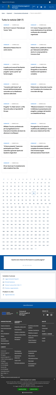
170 (28, 224)
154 (12, 221)
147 (32, 217)
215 (16, 238)
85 (30, 200)
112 (36, 207)
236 (4, 245)
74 (37, 196)
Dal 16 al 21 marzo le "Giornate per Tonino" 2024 (14, 29)
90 (49, 200)
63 (45, 193)
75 (41, 196)
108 (20, 207)
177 (8, 228)
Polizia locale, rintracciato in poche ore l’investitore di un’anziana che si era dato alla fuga (41, 89)
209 (40, 235)
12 (49, 179)
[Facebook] (37, 7)
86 (33, 200)
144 (20, 217)
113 (40, 207)
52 (3, 193)
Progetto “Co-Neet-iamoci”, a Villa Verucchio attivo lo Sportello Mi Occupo (14, 109)
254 (28, 249)
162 (44, 221)
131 (16, 214)
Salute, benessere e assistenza (33, 336)
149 (40, 217)
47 (33, 190)
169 (24, 224)
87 (37, 200)
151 (48, 217)
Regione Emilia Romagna (8, 2)
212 (4, 238)
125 (40, 210)
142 (12, 217)
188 (4, 231)
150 (44, 217)
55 (14, 193)
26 (3, 186)
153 (8, 221)
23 (41, 183)
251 (16, 249)
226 (12, 242)
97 (26, 203)
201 (8, 235)
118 (12, 210)
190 (12, 231)
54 (11, 193)
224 (4, 242)
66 (7, 196)
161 (40, 221)
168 (20, 224)
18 (22, 183)
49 (41, 190)
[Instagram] (44, 7)
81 (14, 200)
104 (4, 207)
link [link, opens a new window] (42, 386)
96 (22, 203)
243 (32, 245)
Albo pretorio (31, 356)
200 (4, 235)
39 (3, 190)
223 (48, 238)
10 (42, 179)
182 (28, 228)
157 (24, 221)
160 (36, 221)
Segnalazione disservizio (18, 357)
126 (44, 210)
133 (24, 214)
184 (36, 228)
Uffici (2, 331)
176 (4, 228)
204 (20, 235)
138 (44, 214)
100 (38, 203)
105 (8, 207)
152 (4, 221)
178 (12, 228)
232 (36, 242)
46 (30, 190)
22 (37, 183)
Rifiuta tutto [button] (33, 389)
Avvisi (43, 331)
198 (44, 231)
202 (12, 235)
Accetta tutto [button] (22, 389)
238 (12, 245)
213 (8, 238)
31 (22, 186)
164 (4, 224)
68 (14, 196)
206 (28, 235)
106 (12, 207)
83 (22, 200)
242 (28, 245)
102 (46, 203)
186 (44, 228)
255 (32, 249)
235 (48, 242)
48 (37, 190)
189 (8, 231)
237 (8, 245)
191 (16, 231)
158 (28, 221)
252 (20, 249)
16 (14, 183)
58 (26, 193)
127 (48, 210)
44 (22, 190)
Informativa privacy (33, 358)
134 (28, 214)
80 (11, 200)
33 (30, 186)
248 (4, 249)
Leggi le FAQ (18, 360)
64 (49, 193)
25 (49, 183)
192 (20, 231)
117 (8, 210)
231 (32, 242)
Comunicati (6, 25)
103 (50, 203)
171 (32, 224)
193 (24, 231)
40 (7, 190)
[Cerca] (53, 7)
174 (44, 224)
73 (33, 196)
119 (16, 210)
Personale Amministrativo (5, 340)
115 (48, 207)
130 (12, 214)
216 (20, 238)
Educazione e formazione (18, 338)
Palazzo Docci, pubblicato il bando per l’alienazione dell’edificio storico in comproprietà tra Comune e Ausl (41, 50)
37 (45, 186)
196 (36, 231)
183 (32, 228)
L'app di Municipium (28, 305)
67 (11, 196)
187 (48, 228)
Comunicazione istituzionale (21, 13)
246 (44, 245)
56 (18, 193)
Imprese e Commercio (33, 330)
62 (41, 193)
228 (20, 242)
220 (36, 238)
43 (18, 190)
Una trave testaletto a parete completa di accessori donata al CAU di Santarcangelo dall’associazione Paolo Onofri (40, 149)
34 (33, 186)
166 (12, 224)
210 (44, 235)
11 (45, 179)
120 (20, 210)
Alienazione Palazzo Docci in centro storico (12, 48)
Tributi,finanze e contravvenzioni (32, 341)
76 (45, 196)
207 (32, 235)
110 (28, 207)
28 (11, 186)
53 (7, 193)
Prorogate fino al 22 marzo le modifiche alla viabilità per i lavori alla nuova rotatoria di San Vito (41, 128)
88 (41, 200)
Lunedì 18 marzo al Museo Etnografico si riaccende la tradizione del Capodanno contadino (39, 70)
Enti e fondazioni (5, 333)
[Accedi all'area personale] (50, 2)
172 (36, 224)
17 (18, 183)
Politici (2, 336)
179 (16, 228)
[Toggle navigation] (3, 7)
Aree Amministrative (6, 328)
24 (45, 183)
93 (11, 203)
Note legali (31, 361)
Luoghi (43, 338)
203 (16, 235)
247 (48, 245)
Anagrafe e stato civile (20, 327)
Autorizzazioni (18, 329)
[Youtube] (40, 7)
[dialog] (28, 386)
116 (4, 210)
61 (37, 193)
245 (40, 245)
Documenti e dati (5, 343)
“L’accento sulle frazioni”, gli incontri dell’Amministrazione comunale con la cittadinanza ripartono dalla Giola (13, 90)
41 (11, 190)
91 (3, 203)
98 (30, 203)
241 (24, 245)
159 (32, 221)
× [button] (54, 379)
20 (30, 183)
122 (28, 210)
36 (41, 186)
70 (22, 196)
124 (36, 210)
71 (26, 196)
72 (30, 196)
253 (24, 249)
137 (40, 214)
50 (45, 190)
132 (20, 214)
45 (26, 190)
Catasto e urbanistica (20, 332)
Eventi (43, 341)
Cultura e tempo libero (20, 335)
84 (26, 200)
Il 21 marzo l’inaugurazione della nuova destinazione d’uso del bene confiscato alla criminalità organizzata (41, 31)
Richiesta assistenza (20, 363)
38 (49, 186)
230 (28, 242)
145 (24, 217)
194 (28, 231)
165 (8, 224)
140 (4, 217)
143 (16, 217)
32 (26, 186)
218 (28, 238)
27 (7, 186)
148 (36, 217)
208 (36, 235)
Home (3, 13)
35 (37, 186)
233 (40, 242)
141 (8, 217)
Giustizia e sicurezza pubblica (33, 327)
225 (8, 242)
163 (48, 221)
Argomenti (9, 13)
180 (20, 228)
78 (3, 200)
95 (18, 203)
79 (7, 200)
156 (20, 221)
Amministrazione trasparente (32, 352)
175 (48, 224)
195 (32, 231)
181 (24, 228)
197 (40, 231)
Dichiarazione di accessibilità (32, 364)
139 (48, 214)
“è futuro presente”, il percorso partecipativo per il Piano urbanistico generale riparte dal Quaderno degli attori (13, 149)
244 (36, 245)
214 (12, 238)
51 (49, 190)
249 (8, 249)
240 (20, 245)
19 (26, 183)
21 (33, 183)
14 (7, 183)
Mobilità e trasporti (33, 333)
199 (48, 231)
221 (40, 238)
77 (49, 196)
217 (24, 238)
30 (18, 186)
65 (3, 196)
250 (12, 249)
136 (36, 214)
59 (30, 193)
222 (44, 238)
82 (18, 200)
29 (14, 186)
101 (42, 203)
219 (32, 238)
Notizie (44, 326)
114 (44, 207)
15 (11, 183)
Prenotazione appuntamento (18, 352)
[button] (28, 392)
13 (3, 183)
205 (24, 235)
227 (16, 242)
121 (24, 210)
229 (24, 242)
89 (45, 200)
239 (16, 245)
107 (16, 207)
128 (4, 214)
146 (28, 217)
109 (24, 207)
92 (7, 203)
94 (14, 203)
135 (32, 214)
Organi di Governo (5, 326)
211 (48, 235)
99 (33, 203)
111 (32, 207)
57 (22, 193)
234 (44, 242)
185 (40, 228)
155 (16, 221)
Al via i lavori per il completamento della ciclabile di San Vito (14, 167)
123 (32, 210)
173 (40, 224)
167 (16, 224)
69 (18, 196)
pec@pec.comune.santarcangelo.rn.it (10, 377)
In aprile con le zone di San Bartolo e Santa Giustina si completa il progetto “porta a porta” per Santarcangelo (14, 70)
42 (14, 190)
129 (8, 214)
